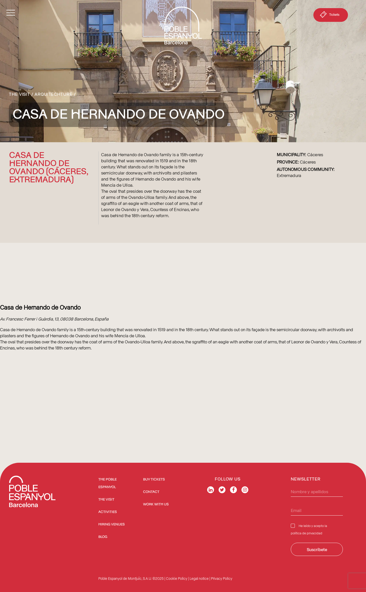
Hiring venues (111, 524)
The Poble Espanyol (107, 483)
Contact (151, 492)
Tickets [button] (329, 15)
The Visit (19, 94)
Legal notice (199, 578)
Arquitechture (53, 94)
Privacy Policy (221, 578)
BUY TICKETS (154, 479)
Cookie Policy (176, 578)
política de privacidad (306, 533)
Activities (107, 512)
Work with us (156, 504)
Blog (102, 537)
